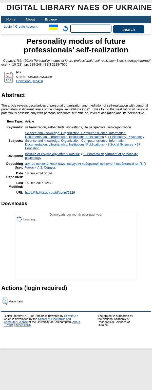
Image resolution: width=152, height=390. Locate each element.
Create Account (26, 26)
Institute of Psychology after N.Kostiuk (52, 154)
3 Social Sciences (120, 144)
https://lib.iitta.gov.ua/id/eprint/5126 (50, 192)
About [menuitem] (30, 19)
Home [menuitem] (10, 19)
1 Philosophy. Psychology (125, 137)
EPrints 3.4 (71, 315)
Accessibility (23, 324)
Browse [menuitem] (51, 19)
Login (8, 26)
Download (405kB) (29, 81)
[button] (5, 301)
